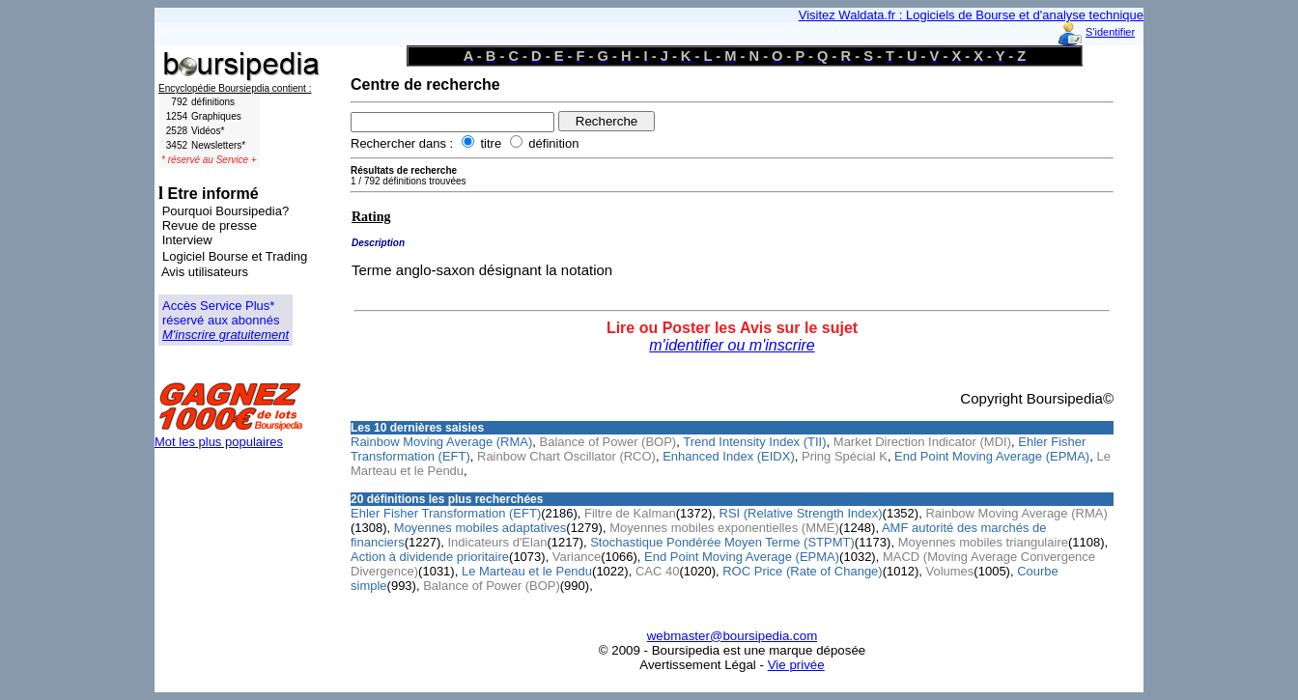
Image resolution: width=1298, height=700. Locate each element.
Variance (576, 556)
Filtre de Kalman (630, 513)
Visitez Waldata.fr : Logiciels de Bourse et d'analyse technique (971, 15)
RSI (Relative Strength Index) (801, 513)
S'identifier (1110, 32)
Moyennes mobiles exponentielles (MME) (724, 527)
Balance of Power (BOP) (608, 441)
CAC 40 (657, 571)
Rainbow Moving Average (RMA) (441, 441)
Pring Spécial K (845, 456)
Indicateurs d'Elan (497, 542)
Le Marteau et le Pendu (527, 571)
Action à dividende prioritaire (430, 556)
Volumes (949, 571)
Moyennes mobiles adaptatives (480, 527)
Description (378, 243)
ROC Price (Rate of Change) (802, 571)
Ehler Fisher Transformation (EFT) (446, 513)
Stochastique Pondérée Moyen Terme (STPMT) (722, 542)
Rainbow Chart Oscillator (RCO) (566, 456)
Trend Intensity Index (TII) (754, 441)
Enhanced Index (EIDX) (729, 456)
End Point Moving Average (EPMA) (991, 456)
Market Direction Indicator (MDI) (922, 441)
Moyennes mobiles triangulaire (983, 542)
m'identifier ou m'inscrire (732, 345)
